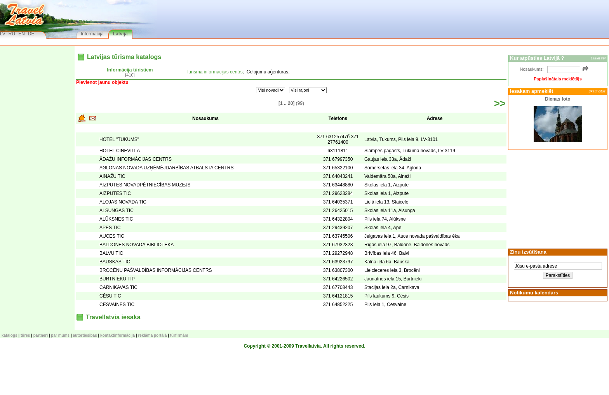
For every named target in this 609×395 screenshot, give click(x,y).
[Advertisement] (556, 198)
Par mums (60, 335)
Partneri (40, 335)
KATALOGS (9, 335)
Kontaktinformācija (117, 335)
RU (12, 34)
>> (500, 103)
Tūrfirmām (179, 335)
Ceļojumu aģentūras (267, 72)
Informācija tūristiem (130, 70)
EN (21, 34)
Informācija (92, 34)
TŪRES (25, 335)
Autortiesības (85, 335)
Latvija (120, 34)
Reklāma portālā (152, 335)
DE (31, 34)
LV (2, 34)
